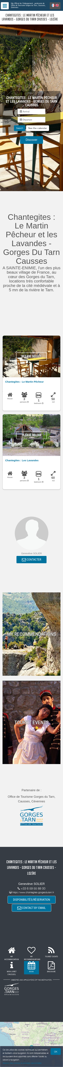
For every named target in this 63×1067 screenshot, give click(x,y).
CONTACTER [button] (31, 559)
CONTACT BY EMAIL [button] (31, 908)
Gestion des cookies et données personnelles (22, 1063)
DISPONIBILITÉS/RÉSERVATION (31, 899)
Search (19, 128)
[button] (37, 128)
